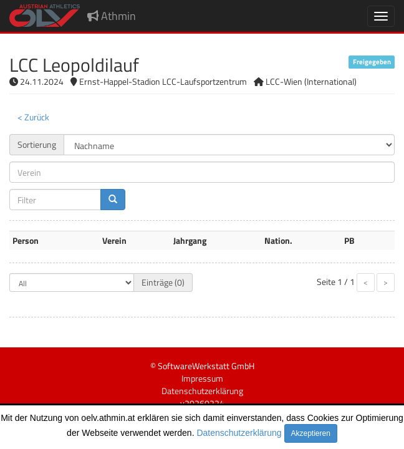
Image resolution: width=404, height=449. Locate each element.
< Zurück (33, 116)
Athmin (111, 15)
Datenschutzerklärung (238, 433)
